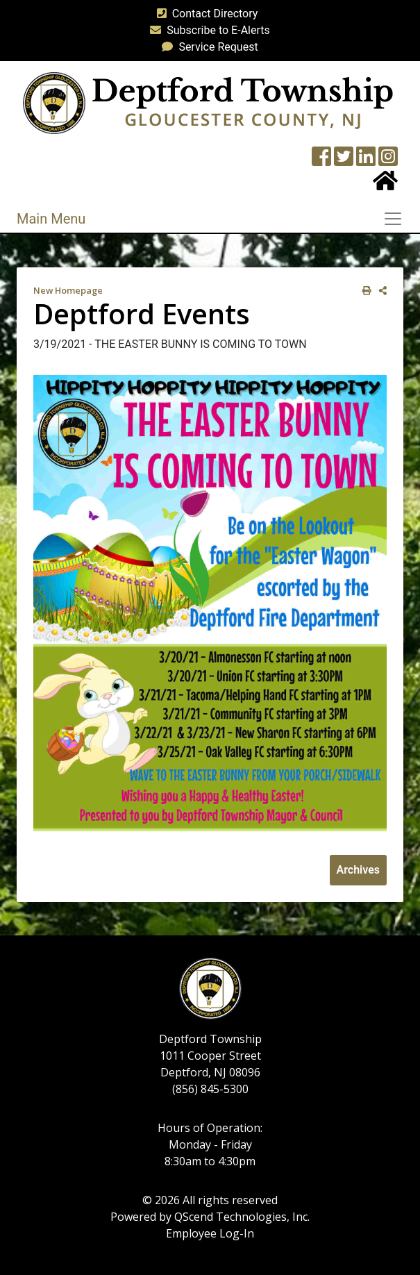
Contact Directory (204, 13)
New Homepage (68, 290)
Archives (358, 869)
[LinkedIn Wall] (366, 160)
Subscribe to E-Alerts (207, 30)
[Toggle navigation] (397, 219)
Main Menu (51, 218)
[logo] (208, 102)
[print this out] (364, 290)
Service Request (207, 46)
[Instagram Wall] (388, 160)
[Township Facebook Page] (321, 160)
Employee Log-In (210, 1233)
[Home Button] (385, 185)
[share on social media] (380, 290)
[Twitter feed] (343, 160)
